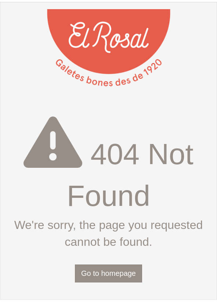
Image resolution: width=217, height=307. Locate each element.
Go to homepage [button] (108, 273)
